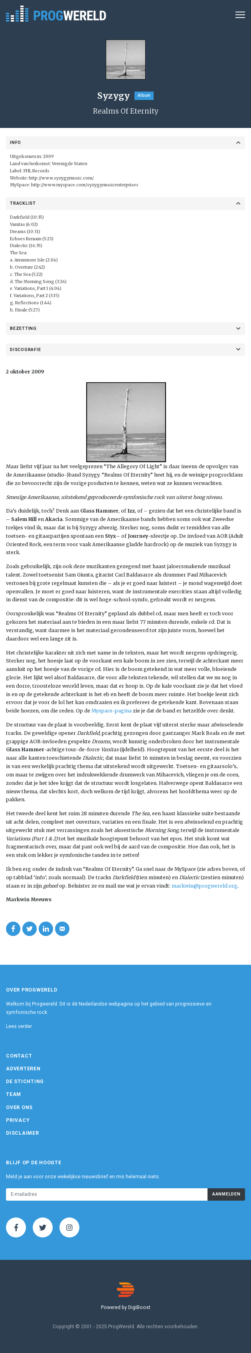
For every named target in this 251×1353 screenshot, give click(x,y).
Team (13, 1094)
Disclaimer (22, 1133)
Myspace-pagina (111, 711)
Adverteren (23, 1069)
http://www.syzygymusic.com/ (61, 178)
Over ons (19, 1107)
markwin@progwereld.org (204, 886)
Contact (19, 1056)
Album (144, 95)
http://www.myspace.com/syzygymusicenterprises (84, 185)
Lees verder (19, 1026)
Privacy (18, 1120)
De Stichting (25, 1081)
